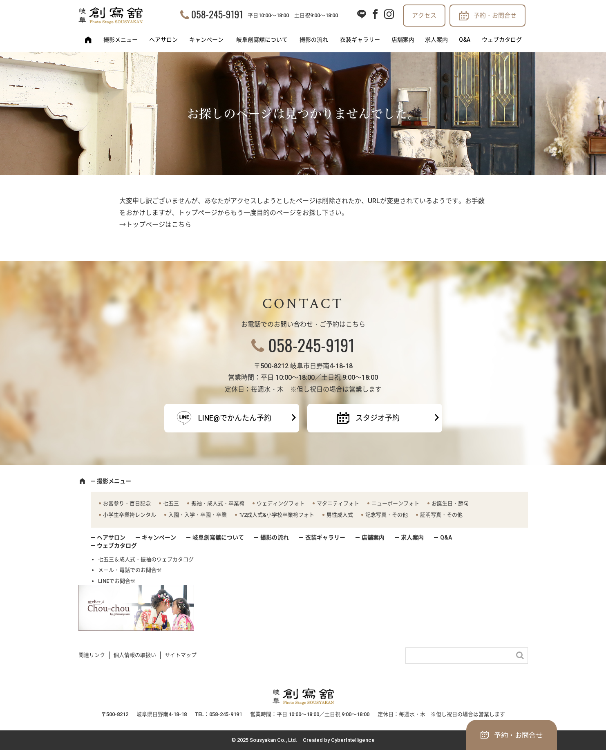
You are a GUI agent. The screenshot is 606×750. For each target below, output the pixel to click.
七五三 (171, 503)
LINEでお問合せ (117, 581)
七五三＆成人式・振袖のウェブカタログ (146, 559)
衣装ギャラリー (360, 39)
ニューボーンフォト (395, 503)
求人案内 (436, 39)
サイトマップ (181, 655)
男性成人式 (339, 515)
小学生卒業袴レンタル (129, 515)
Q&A (464, 39)
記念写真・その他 (386, 515)
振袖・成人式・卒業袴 (217, 503)
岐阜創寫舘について (262, 39)
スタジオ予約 (378, 418)
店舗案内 (402, 39)
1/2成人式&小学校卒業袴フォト (276, 515)
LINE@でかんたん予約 (234, 418)
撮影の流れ (314, 39)
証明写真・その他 (441, 515)
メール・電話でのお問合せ (130, 570)
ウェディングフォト (280, 503)
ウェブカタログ (502, 39)
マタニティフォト (338, 503)
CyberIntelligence (353, 740)
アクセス (424, 15)
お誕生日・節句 (450, 503)
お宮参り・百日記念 (127, 503)
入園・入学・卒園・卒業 (197, 515)
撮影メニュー (120, 39)
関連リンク (91, 655)
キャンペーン (206, 39)
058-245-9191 (217, 14)
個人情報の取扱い (135, 655)
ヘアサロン (163, 39)
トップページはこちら (158, 224)
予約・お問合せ (495, 15)
